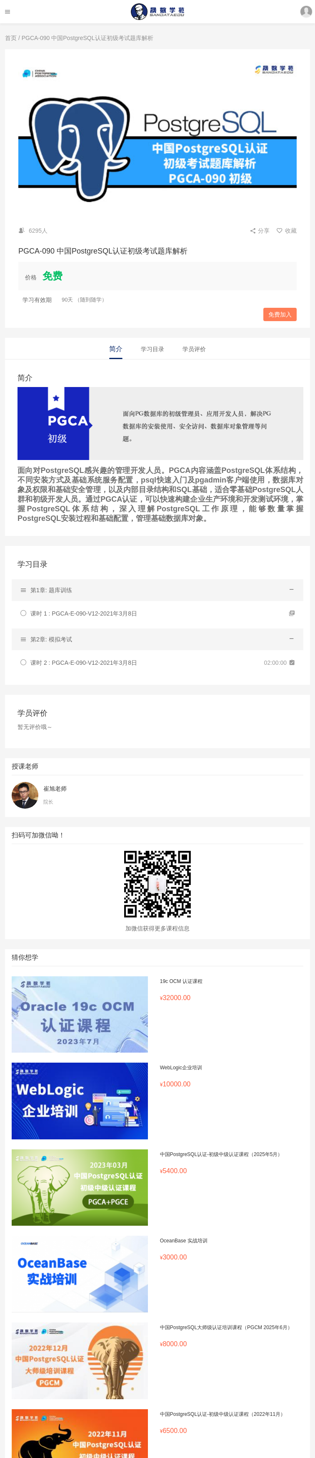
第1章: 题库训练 (51, 590)
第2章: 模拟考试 (51, 639)
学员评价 (194, 349)
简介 (115, 348)
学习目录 (152, 349)
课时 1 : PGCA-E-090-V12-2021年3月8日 (83, 613)
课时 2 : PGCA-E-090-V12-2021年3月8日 (83, 662)
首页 (11, 38)
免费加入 (280, 314)
